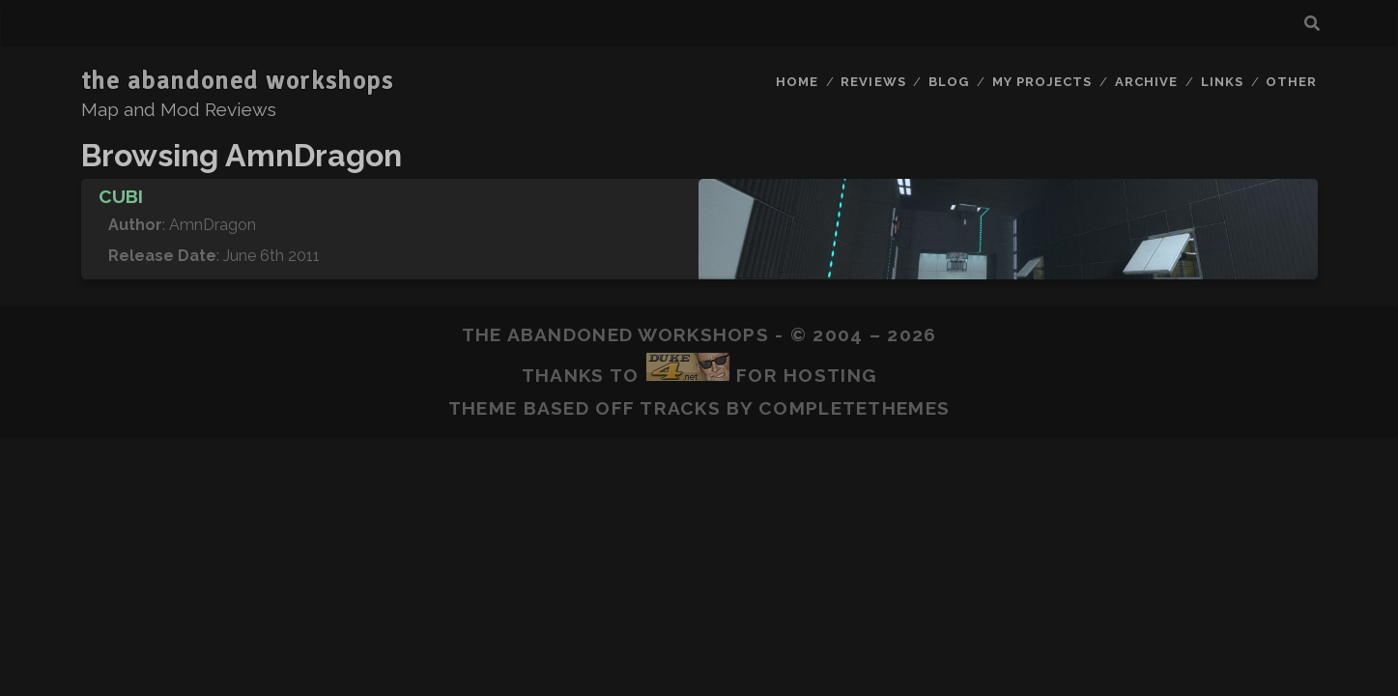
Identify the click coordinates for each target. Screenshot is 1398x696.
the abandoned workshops (237, 81)
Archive (1146, 81)
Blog (948, 81)
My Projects (1042, 81)
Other (1291, 81)
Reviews (873, 81)
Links (1222, 81)
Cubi (121, 196)
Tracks (680, 408)
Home (797, 81)
